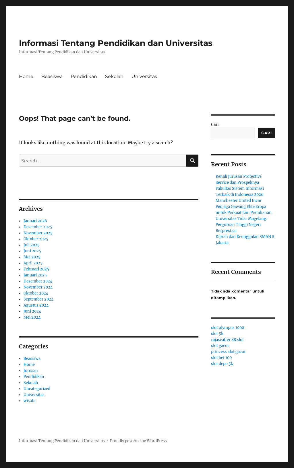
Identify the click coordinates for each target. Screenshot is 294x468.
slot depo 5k (222, 363)
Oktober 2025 (36, 239)
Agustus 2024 (36, 305)
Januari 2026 (35, 221)
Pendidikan (84, 76)
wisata (29, 400)
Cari (215, 124)
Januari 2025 (35, 275)
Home (26, 76)
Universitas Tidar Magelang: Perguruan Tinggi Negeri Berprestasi (241, 224)
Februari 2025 (36, 269)
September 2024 (38, 299)
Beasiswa (52, 76)
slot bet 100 (221, 357)
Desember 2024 (38, 281)
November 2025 (38, 233)
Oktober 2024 (36, 293)
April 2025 (33, 263)
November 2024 (38, 287)
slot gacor (220, 345)
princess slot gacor (228, 351)
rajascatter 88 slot (227, 339)
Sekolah (114, 76)
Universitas (144, 76)
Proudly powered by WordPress (138, 440)
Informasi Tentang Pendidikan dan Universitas (115, 43)
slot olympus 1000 (227, 327)
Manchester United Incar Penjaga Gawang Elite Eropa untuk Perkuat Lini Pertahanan (244, 206)
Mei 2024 (32, 317)
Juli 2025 (32, 245)
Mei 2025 (32, 257)
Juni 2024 (32, 311)
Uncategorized (37, 388)
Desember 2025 (38, 227)
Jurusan (31, 370)
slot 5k (217, 333)
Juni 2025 (32, 251)
